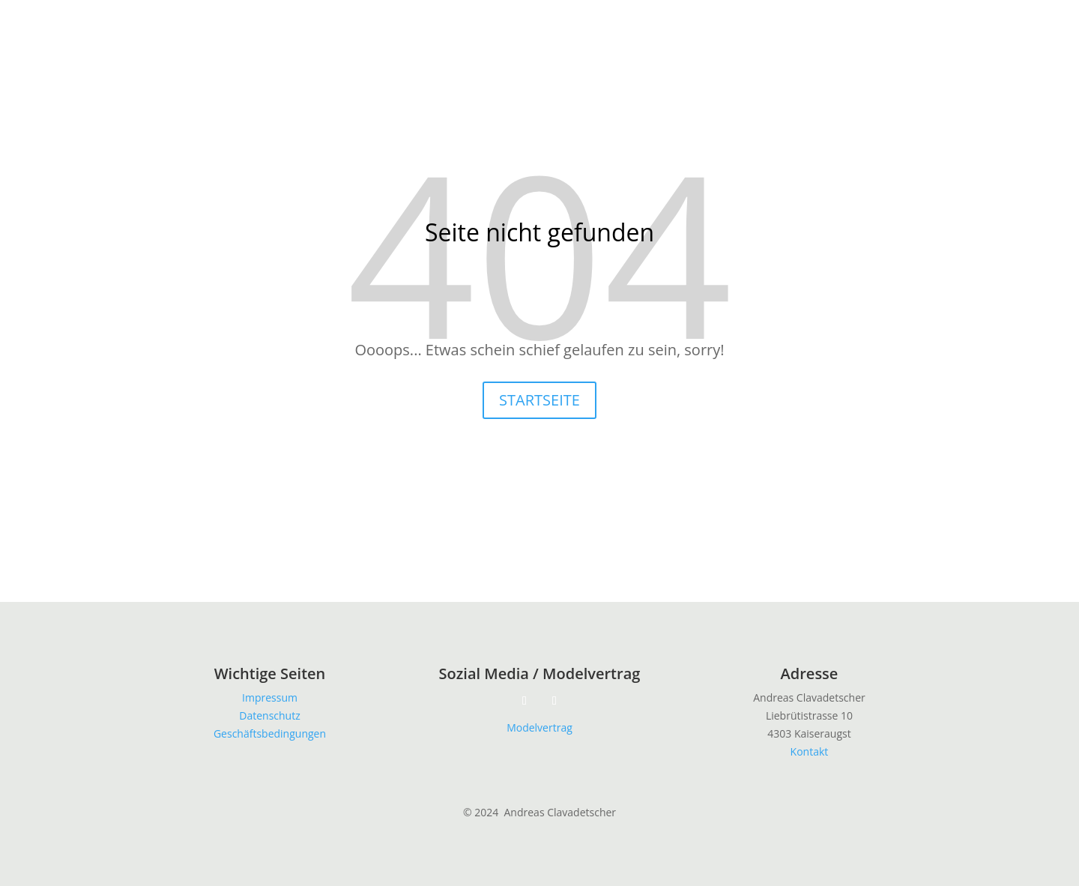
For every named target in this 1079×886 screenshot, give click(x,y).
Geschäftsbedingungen (270, 733)
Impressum (269, 697)
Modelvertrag (539, 727)
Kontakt (810, 751)
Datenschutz (269, 715)
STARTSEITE (539, 400)
